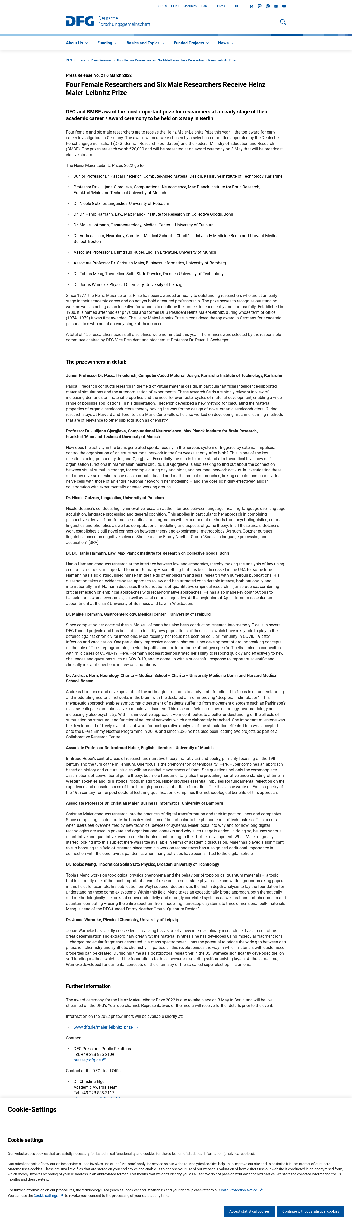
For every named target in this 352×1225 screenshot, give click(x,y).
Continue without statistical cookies (310, 1211)
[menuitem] (77, 43)
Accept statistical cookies (249, 1211)
